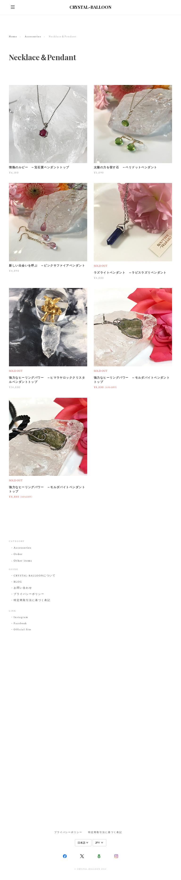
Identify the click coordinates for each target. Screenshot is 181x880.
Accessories (33, 36)
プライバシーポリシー (29, 594)
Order (18, 554)
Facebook (20, 623)
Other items (23, 561)
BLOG (18, 582)
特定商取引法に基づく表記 (32, 600)
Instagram (21, 617)
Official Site (22, 629)
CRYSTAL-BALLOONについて (34, 575)
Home (13, 36)
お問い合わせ (23, 588)
